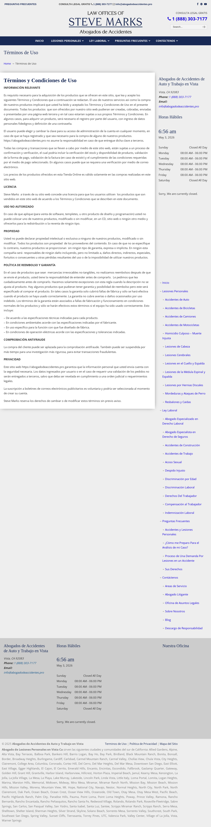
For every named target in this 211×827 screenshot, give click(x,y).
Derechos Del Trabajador (181, 496)
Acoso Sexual (173, 462)
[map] (185, 677)
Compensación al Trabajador (183, 504)
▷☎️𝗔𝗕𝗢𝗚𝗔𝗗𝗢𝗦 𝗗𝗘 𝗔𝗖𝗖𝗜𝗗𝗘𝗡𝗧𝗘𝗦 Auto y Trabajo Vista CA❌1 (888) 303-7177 (105, 23)
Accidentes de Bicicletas (180, 308)
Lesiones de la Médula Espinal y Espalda (183, 374)
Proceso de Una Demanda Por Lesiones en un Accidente (182, 558)
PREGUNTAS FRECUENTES (20, 4)
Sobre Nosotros (175, 611)
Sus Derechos (173, 569)
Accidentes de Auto (177, 299)
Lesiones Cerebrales (177, 355)
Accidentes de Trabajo (179, 453)
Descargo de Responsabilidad (183, 628)
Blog (168, 620)
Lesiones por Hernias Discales (184, 385)
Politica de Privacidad (143, 744)
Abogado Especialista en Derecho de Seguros (179, 434)
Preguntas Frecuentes (176, 521)
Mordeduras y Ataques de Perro (185, 393)
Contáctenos (170, 577)
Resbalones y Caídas (178, 402)
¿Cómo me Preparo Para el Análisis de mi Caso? (180, 545)
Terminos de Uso (116, 744)
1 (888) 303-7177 (102, 4)
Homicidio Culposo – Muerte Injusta (181, 335)
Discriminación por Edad (180, 479)
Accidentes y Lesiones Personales (177, 532)
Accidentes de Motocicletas (182, 325)
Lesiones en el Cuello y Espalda (185, 363)
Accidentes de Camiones (180, 316)
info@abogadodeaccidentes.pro (133, 4)
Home (7, 63)
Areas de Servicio (176, 586)
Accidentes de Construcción (182, 445)
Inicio (165, 282)
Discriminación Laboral (180, 487)
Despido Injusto (175, 470)
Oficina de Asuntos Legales (182, 603)
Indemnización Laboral (179, 513)
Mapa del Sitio (169, 744)
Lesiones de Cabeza (177, 346)
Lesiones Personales (175, 291)
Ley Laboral (169, 410)
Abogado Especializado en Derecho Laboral (180, 421)
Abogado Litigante (176, 594)
